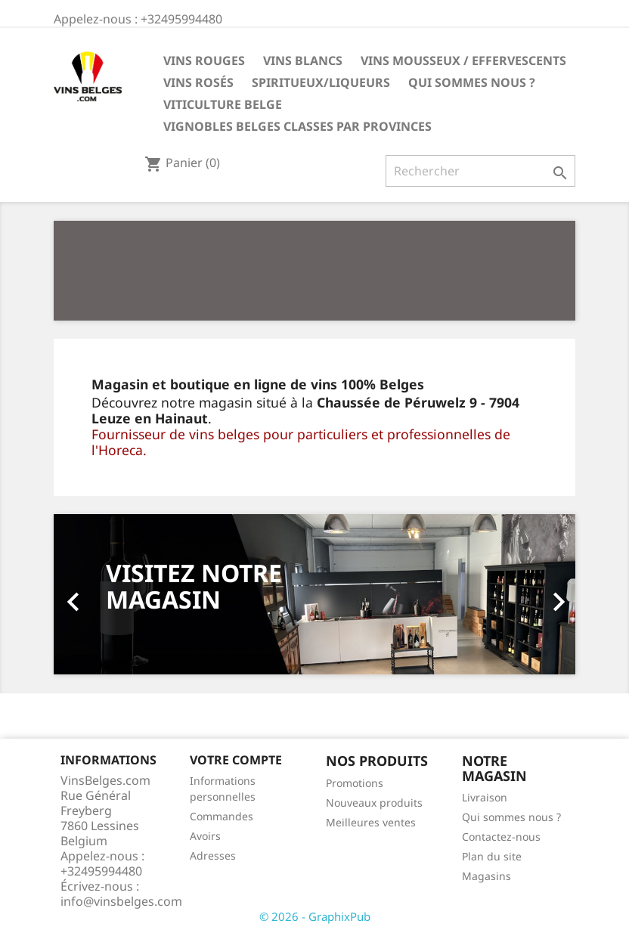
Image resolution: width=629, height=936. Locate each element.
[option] (314, 594)
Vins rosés (198, 82)
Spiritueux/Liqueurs (321, 82)
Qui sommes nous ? (471, 82)
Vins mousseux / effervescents (463, 60)
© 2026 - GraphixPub (314, 916)
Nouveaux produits (374, 802)
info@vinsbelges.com (121, 901)
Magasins (486, 876)
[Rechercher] (480, 171)
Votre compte (236, 760)
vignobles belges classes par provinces (297, 126)
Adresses (213, 855)
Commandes (221, 816)
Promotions (354, 783)
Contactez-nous (501, 836)
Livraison (484, 797)
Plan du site (492, 856)
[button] (93, 594)
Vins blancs (302, 60)
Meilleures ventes (371, 822)
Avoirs (205, 836)
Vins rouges (204, 60)
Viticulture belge (222, 104)
